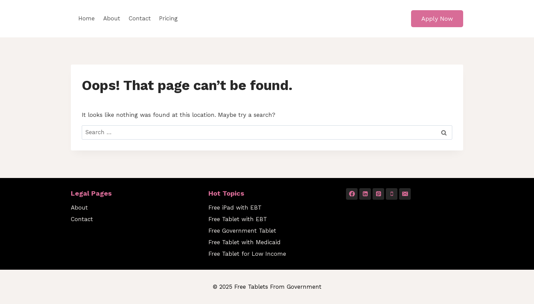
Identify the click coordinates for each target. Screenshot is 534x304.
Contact (140, 18)
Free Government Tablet (242, 230)
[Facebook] (352, 194)
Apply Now (437, 18)
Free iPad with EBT (235, 207)
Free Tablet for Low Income (247, 253)
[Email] (405, 194)
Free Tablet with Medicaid (244, 242)
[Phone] (391, 194)
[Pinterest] (378, 194)
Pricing (168, 18)
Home (86, 18)
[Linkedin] (365, 194)
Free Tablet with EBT (237, 219)
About (111, 18)
